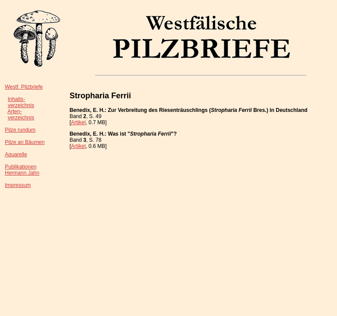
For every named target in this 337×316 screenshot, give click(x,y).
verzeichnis (21, 105)
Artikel (78, 122)
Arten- (14, 111)
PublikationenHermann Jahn (22, 170)
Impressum (18, 185)
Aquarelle (16, 154)
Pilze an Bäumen (25, 142)
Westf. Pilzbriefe (24, 87)
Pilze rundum (20, 130)
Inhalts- (16, 99)
